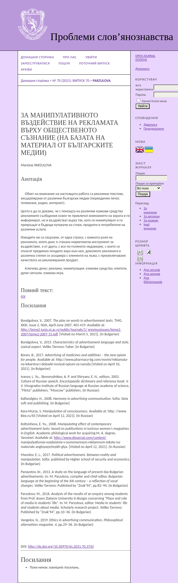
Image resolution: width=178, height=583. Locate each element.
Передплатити (154, 128)
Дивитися (150, 124)
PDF (23, 296)
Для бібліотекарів (153, 280)
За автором (152, 216)
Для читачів (152, 270)
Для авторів (152, 274)
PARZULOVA (102, 80)
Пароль (141, 95)
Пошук (64, 63)
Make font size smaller (140, 252)
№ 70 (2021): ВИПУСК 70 (70, 80)
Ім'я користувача (144, 87)
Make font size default (148, 252)
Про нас (70, 57)
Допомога (142, 69)
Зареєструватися (35, 63)
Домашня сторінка (37, 57)
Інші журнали (150, 226)
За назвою (151, 220)
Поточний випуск (94, 63)
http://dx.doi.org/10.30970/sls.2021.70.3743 (61, 546)
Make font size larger (140, 258)
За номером (150, 210)
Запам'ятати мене (154, 101)
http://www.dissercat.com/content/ (80, 437)
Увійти (91, 57)
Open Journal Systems (145, 58)
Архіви (26, 69)
